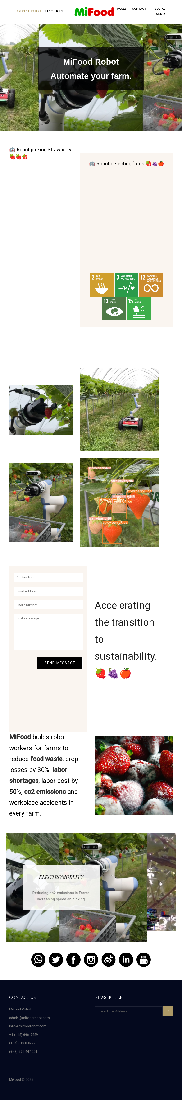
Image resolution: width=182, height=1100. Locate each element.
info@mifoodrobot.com (27, 1026)
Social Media (160, 11)
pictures (54, 11)
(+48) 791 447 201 (23, 1051)
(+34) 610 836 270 (23, 1043)
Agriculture (29, 11)
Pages (122, 8)
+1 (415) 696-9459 (23, 1035)
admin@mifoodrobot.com (29, 1018)
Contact (139, 8)
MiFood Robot (20, 1009)
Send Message (60, 663)
